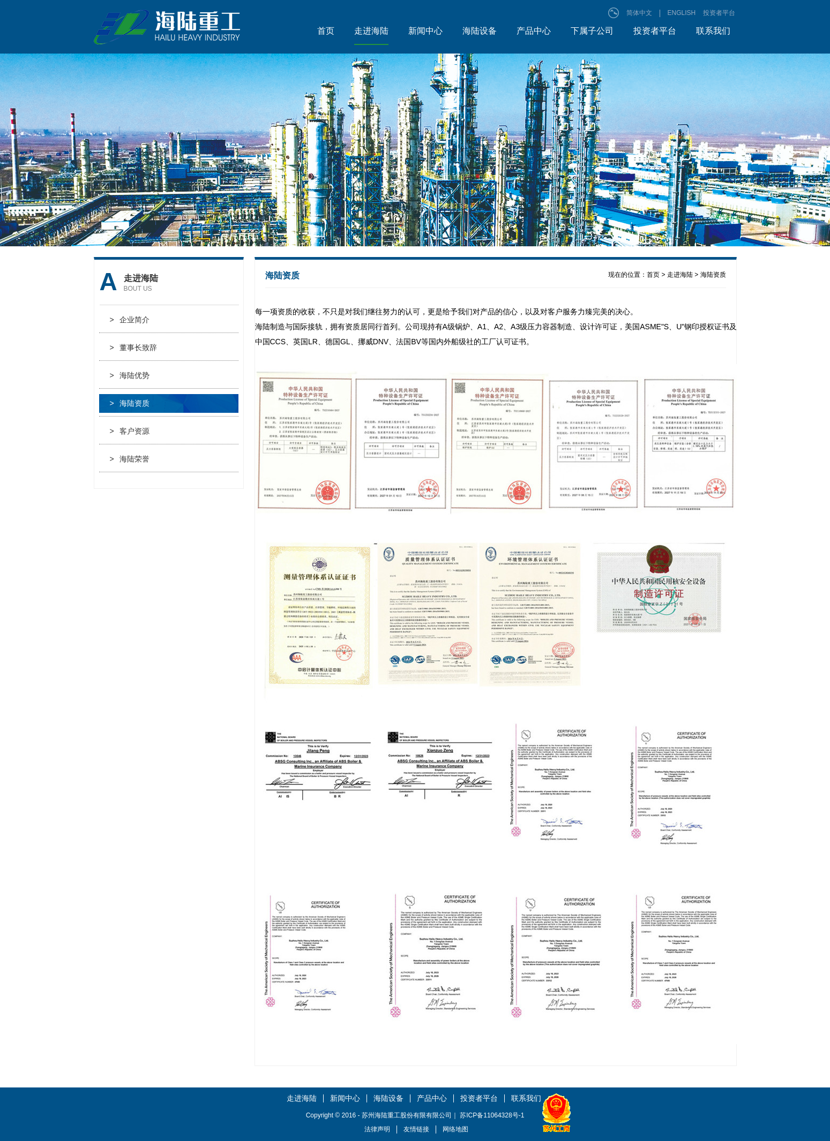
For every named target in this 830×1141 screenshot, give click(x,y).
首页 (325, 30)
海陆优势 (129, 375)
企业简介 (129, 320)
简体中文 (639, 13)
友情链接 (416, 1129)
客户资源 (129, 431)
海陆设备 (479, 30)
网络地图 (455, 1129)
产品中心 (534, 30)
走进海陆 (371, 30)
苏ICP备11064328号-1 (492, 1115)
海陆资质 (129, 403)
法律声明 (377, 1129)
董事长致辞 (133, 347)
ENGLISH (682, 13)
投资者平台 (719, 13)
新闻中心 (425, 30)
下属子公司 (592, 30)
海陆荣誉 (129, 459)
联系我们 (713, 30)
